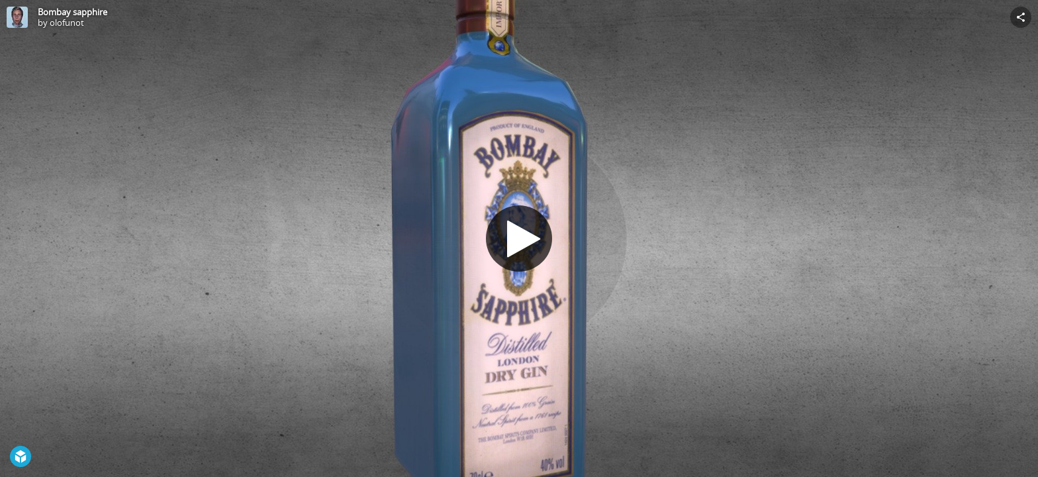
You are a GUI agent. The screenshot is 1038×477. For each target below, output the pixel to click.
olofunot (67, 22)
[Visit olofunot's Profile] (17, 17)
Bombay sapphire (72, 12)
